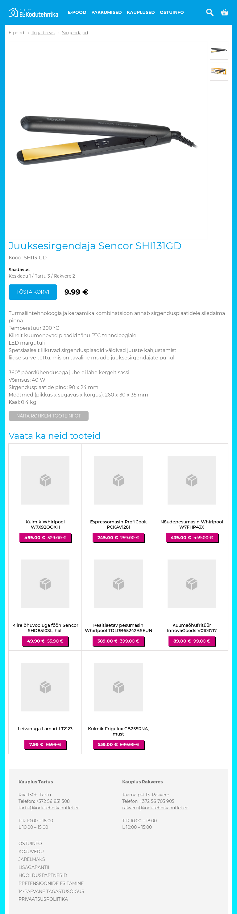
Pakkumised (106, 12)
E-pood (77, 12)
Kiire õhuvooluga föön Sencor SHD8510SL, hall (45, 628)
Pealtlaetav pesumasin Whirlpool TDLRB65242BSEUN (118, 628)
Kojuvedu (31, 851)
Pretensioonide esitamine (51, 883)
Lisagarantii (34, 867)
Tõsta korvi (32, 292)
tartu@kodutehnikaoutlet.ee (49, 808)
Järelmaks (32, 859)
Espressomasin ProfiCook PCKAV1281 (118, 524)
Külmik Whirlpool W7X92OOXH (45, 524)
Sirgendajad (75, 33)
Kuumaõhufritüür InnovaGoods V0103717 (192, 628)
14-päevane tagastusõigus (51, 891)
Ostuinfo (172, 12)
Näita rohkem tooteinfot (48, 416)
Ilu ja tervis (43, 33)
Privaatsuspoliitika (43, 899)
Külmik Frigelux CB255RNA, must (118, 731)
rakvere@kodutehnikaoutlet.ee (155, 808)
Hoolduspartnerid (43, 875)
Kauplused (141, 12)
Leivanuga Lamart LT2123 (45, 729)
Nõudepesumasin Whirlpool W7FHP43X (191, 524)
